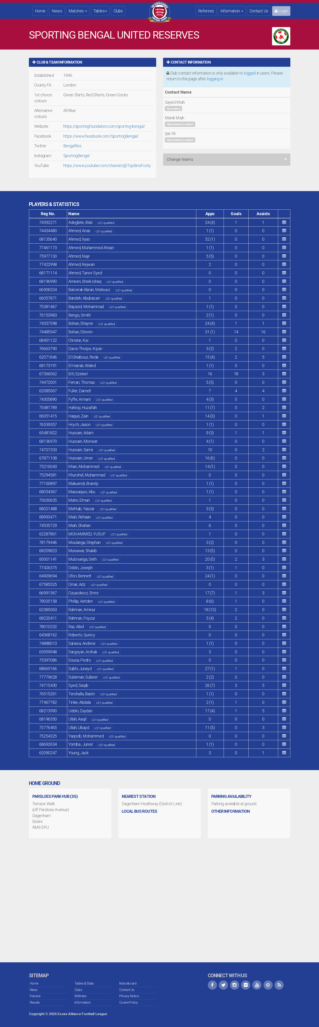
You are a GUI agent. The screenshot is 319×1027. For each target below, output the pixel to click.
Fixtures (35, 996)
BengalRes (72, 145)
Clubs (118, 10)
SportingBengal (76, 155)
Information (231, 10)
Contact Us (259, 10)
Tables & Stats (84, 983)
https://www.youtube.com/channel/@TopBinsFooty (107, 165)
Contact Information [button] (188, 62)
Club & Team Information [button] (57, 62)
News (57, 10)
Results (35, 1002)
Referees (206, 10)
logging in (215, 78)
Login (281, 10)
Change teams (180, 159)
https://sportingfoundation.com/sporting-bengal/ (104, 126)
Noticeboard (127, 983)
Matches (78, 10)
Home (40, 10)
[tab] (92, 62)
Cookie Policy (128, 1002)
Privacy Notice (129, 996)
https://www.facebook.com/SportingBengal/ (101, 136)
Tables (100, 10)
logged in (251, 73)
